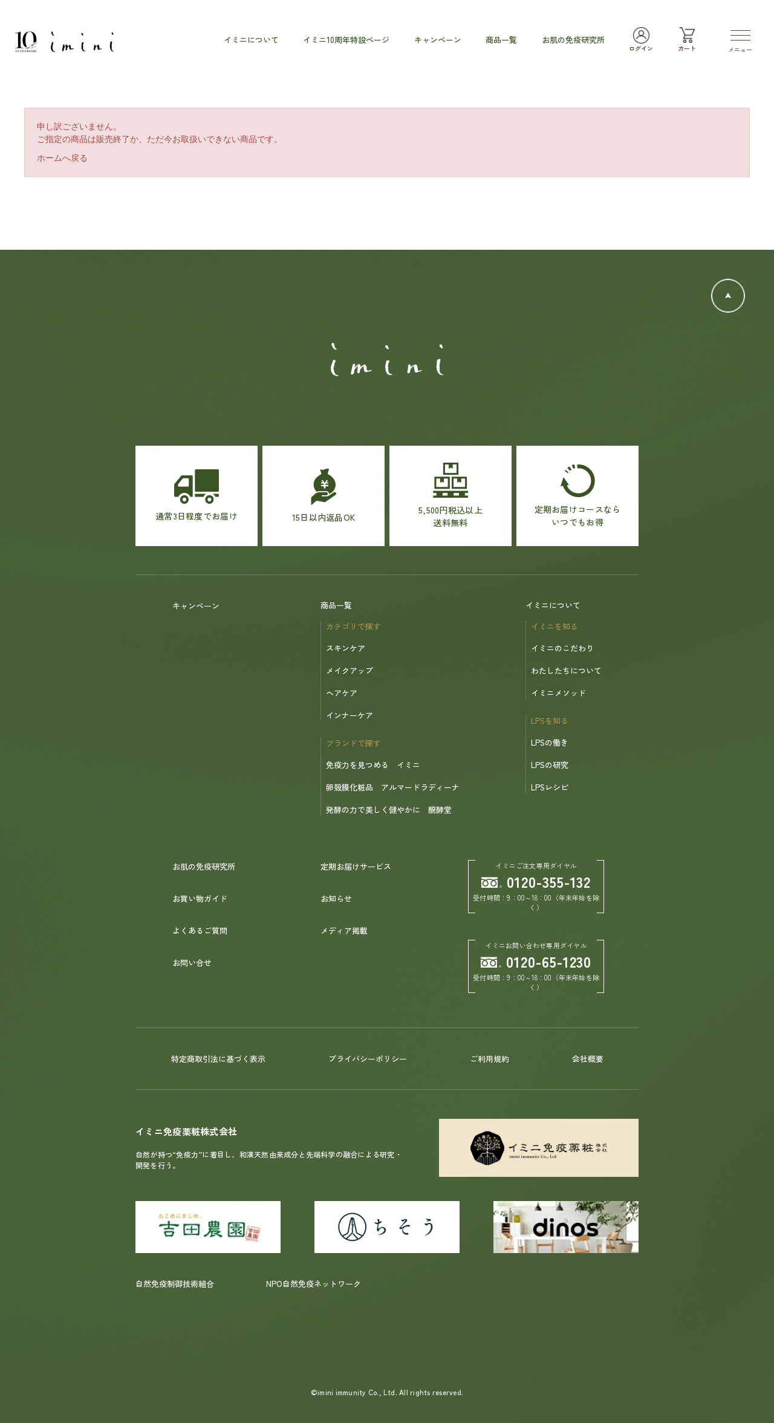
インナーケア (349, 715)
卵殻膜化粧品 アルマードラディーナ (393, 787)
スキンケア (345, 648)
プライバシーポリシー (367, 1058)
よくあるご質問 (199, 930)
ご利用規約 (489, 1058)
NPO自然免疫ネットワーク (313, 1283)
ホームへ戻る (62, 158)
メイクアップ (349, 670)
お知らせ (336, 898)
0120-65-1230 (536, 961)
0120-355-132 (536, 881)
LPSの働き (549, 742)
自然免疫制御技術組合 (174, 1283)
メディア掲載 (344, 930)
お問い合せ (192, 962)
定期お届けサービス (355, 866)
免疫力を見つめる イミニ (373, 764)
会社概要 (587, 1058)
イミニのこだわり (562, 648)
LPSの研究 (549, 764)
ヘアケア (341, 692)
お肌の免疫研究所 (203, 866)
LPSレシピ (549, 787)
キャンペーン (196, 605)
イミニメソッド (558, 692)
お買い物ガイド (199, 898)
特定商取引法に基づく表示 (218, 1058)
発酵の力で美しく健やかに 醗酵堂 (389, 809)
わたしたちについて (566, 670)
